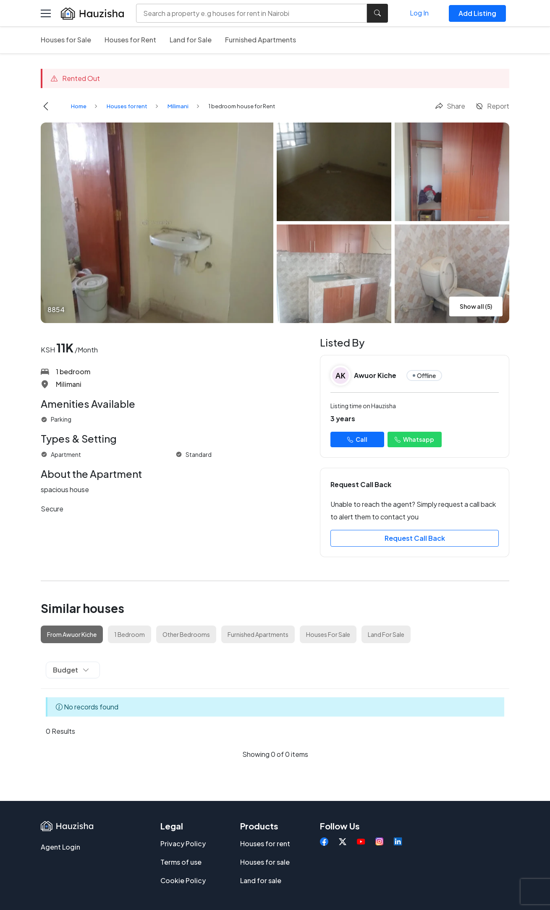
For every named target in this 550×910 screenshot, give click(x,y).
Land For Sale (386, 634)
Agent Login (60, 846)
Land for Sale (191, 39)
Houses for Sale (66, 39)
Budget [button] (71, 669)
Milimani (178, 106)
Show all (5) (476, 306)
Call (357, 439)
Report (492, 106)
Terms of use (181, 862)
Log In (419, 12)
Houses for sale (265, 862)
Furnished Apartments (260, 39)
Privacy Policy (183, 843)
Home (78, 106)
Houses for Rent (130, 39)
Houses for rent (127, 106)
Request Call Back (415, 538)
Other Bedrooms (186, 634)
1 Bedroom (129, 634)
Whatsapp (414, 439)
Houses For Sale (328, 634)
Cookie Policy (183, 880)
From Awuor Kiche (72, 634)
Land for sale (260, 880)
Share (450, 106)
